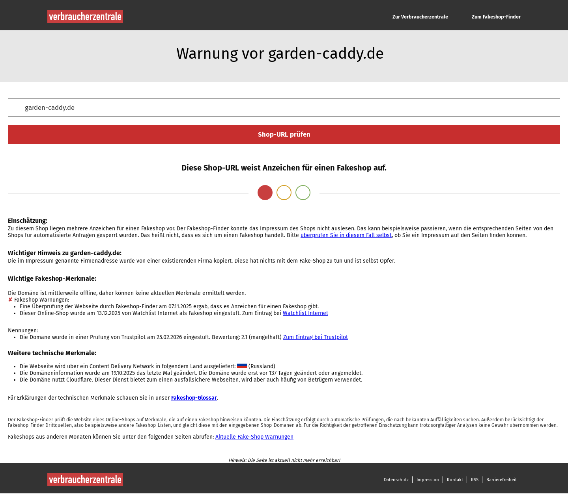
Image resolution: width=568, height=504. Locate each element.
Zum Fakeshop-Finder (496, 17)
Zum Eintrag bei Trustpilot (315, 337)
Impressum (428, 479)
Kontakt (455, 479)
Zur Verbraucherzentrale (420, 17)
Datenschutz (396, 479)
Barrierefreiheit (501, 479)
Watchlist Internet (305, 313)
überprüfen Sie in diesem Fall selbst (346, 235)
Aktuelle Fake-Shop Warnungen (254, 437)
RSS (474, 479)
